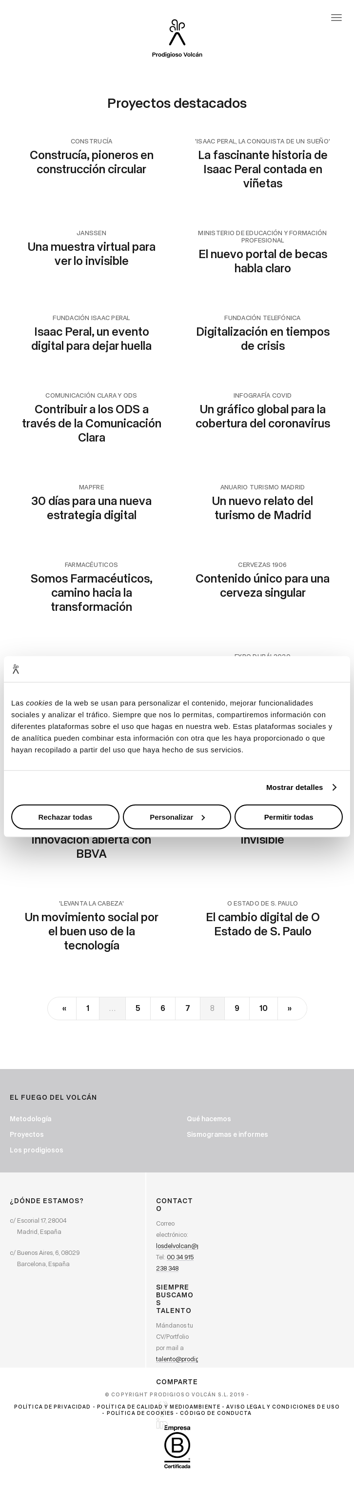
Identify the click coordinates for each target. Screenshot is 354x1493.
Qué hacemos (209, 1118)
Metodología (30, 1118)
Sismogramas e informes (227, 1134)
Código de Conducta (216, 1413)
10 (263, 1007)
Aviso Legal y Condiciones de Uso (283, 1406)
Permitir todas (289, 816)
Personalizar (177, 816)
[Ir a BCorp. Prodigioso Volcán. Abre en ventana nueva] (177, 1446)
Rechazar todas (65, 816)
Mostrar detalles (294, 787)
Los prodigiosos (36, 1150)
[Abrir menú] (336, 17)
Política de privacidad (52, 1406)
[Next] (292, 1008)
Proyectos (27, 1134)
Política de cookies (140, 1413)
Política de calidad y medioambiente (158, 1406)
